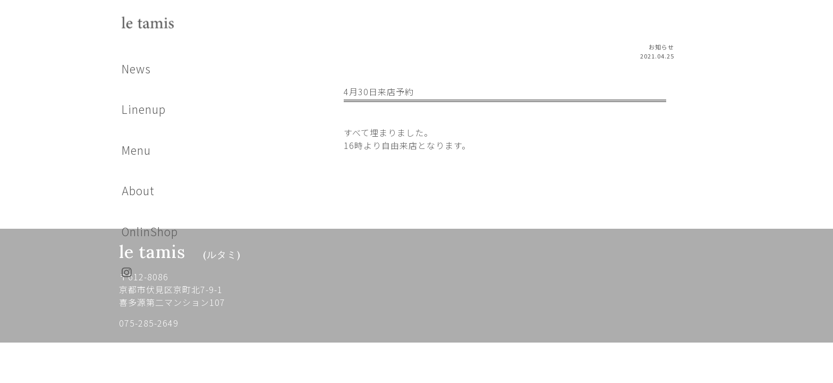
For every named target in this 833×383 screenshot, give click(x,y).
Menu (136, 150)
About (138, 190)
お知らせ (661, 47)
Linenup (144, 109)
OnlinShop (150, 231)
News (136, 69)
